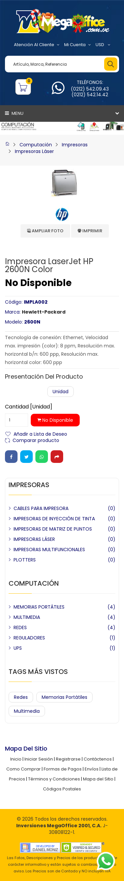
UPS (18, 648)
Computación (36, 144)
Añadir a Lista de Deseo (40, 433)
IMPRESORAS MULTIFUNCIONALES (49, 549)
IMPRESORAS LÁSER (34, 539)
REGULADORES (29, 637)
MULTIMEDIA (27, 617)
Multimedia (27, 711)
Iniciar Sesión (38, 759)
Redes (21, 697)
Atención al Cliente (37, 44)
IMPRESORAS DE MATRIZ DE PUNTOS (53, 529)
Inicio (15, 759)
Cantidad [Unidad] (28, 407)
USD (103, 44)
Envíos (92, 769)
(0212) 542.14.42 (89, 94)
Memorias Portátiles (64, 697)
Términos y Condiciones (54, 779)
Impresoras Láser (34, 151)
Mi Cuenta (77, 44)
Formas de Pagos (63, 769)
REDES (20, 627)
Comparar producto (36, 440)
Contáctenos (98, 759)
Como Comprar (23, 769)
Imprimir (90, 231)
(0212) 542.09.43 (90, 89)
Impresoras (75, 144)
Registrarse (68, 759)
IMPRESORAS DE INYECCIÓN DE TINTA (54, 518)
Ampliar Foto (45, 231)
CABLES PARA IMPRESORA (41, 508)
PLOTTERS (25, 559)
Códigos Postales (62, 789)
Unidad (60, 391)
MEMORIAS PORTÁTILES (39, 607)
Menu (14, 113)
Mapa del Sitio (98, 779)
